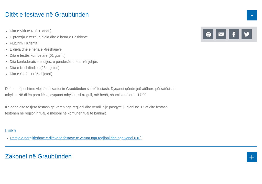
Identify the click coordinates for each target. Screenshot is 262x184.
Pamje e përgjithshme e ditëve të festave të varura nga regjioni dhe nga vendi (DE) (75, 138)
